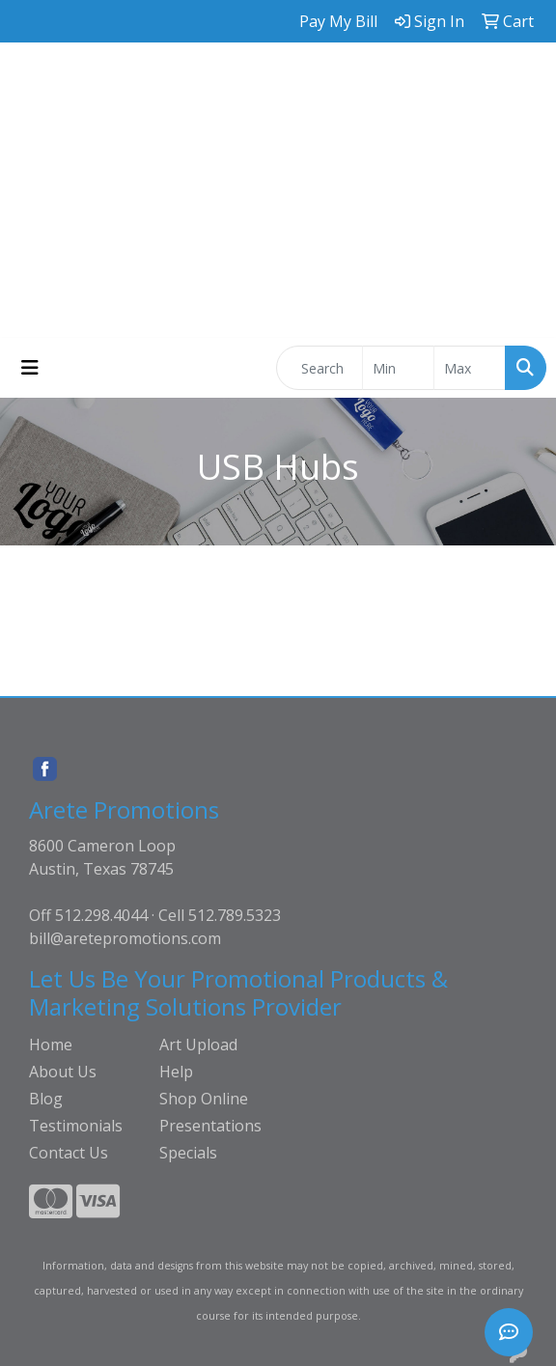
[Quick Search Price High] (469, 368)
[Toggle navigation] (30, 367)
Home (50, 1044)
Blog (46, 1098)
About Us (63, 1071)
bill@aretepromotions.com (125, 938)
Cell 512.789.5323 (219, 915)
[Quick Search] (319, 368)
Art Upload (198, 1044)
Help (176, 1071)
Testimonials (76, 1125)
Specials (188, 1152)
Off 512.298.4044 (88, 915)
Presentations (210, 1125)
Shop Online (203, 1098)
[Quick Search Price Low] (398, 368)
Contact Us (68, 1152)
